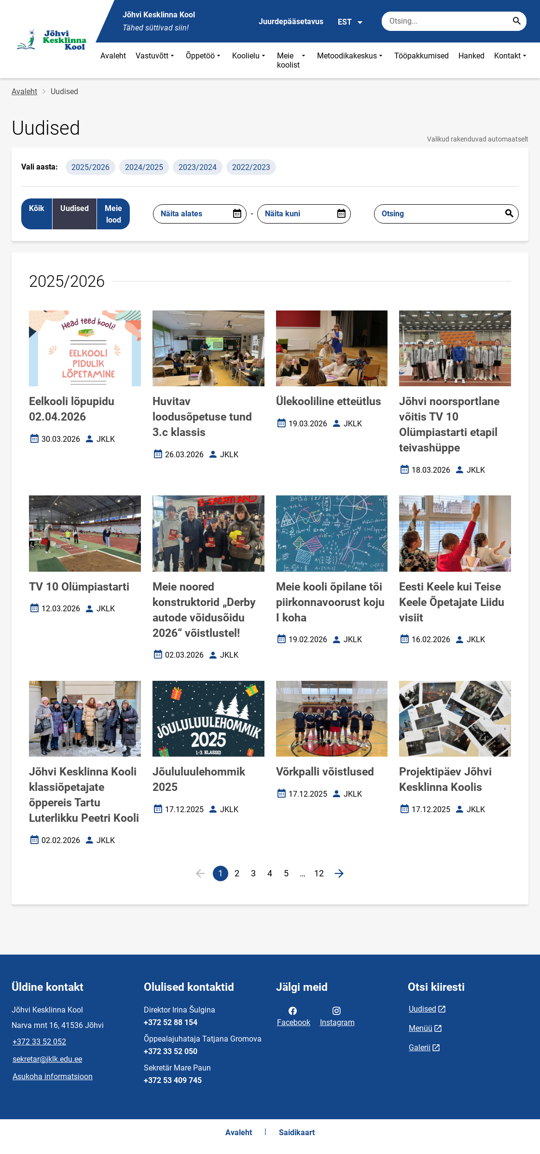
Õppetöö (204, 60)
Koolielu (249, 60)
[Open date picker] (237, 214)
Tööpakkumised (421, 55)
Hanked (471, 55)
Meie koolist (292, 60)
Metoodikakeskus (351, 60)
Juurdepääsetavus (291, 21)
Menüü (420, 1028)
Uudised (422, 1008)
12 (320, 874)
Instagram (337, 1015)
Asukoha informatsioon (53, 1076)
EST (350, 22)
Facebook (293, 1015)
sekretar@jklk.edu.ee (47, 1059)
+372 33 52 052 (39, 1041)
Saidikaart (297, 1132)
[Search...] (517, 21)
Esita (509, 214)
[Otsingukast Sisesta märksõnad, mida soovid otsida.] (454, 21)
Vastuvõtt (156, 60)
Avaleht (113, 55)
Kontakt (511, 60)
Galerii (419, 1047)
